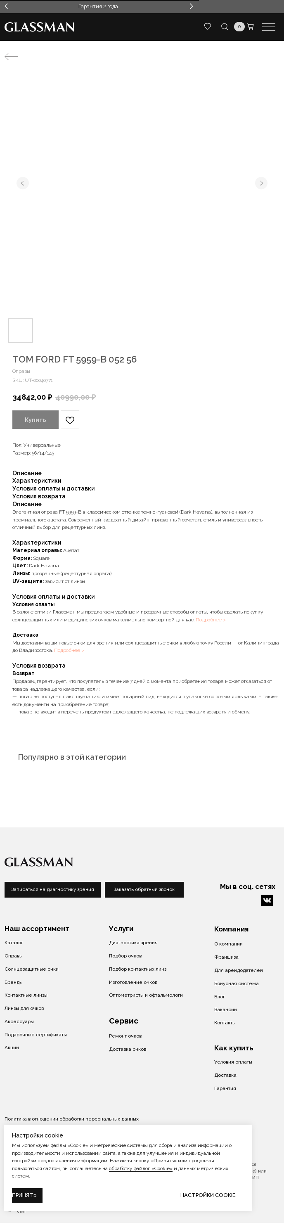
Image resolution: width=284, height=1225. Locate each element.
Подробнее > (211, 620)
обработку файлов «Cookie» (141, 1168)
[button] (144, 890)
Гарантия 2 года (98, 6)
